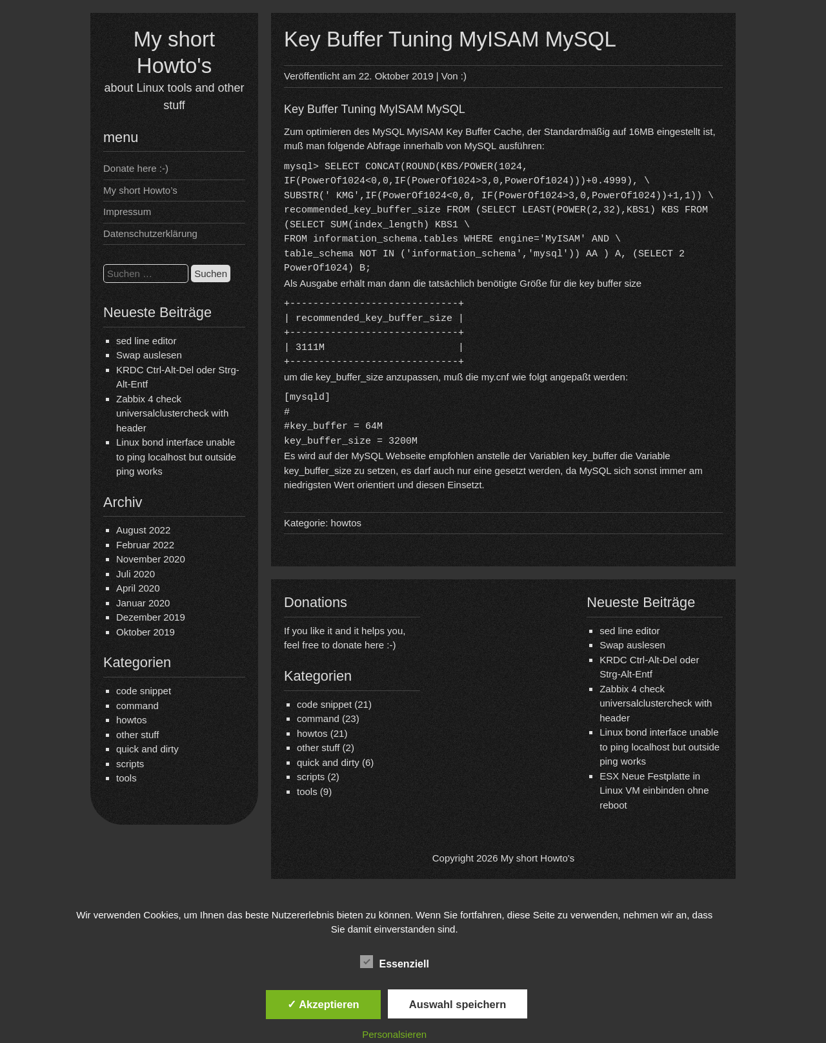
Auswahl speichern (457, 1004)
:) (464, 75)
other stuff (137, 734)
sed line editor (146, 340)
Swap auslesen (149, 354)
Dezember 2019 (150, 617)
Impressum (127, 211)
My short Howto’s (140, 190)
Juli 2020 (135, 573)
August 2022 (143, 529)
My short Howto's (538, 857)
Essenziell (394, 962)
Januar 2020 (143, 602)
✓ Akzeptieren (323, 1004)
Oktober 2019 (145, 631)
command (137, 705)
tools (126, 777)
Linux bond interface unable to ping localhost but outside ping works (176, 457)
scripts (130, 763)
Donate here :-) (135, 168)
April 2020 (138, 588)
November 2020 (150, 558)
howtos (131, 719)
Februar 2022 (145, 544)
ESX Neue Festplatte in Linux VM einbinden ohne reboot (654, 790)
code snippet (143, 690)
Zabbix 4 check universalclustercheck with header (172, 413)
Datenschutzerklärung (150, 233)
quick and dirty (147, 748)
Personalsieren (394, 1034)
